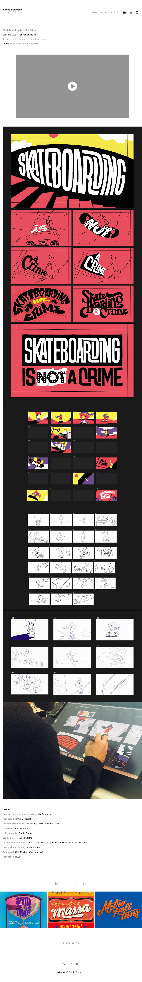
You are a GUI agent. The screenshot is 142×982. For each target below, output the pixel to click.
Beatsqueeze (36, 852)
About (104, 12)
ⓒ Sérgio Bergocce (75, 972)
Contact (115, 12)
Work (94, 12)
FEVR (17, 856)
